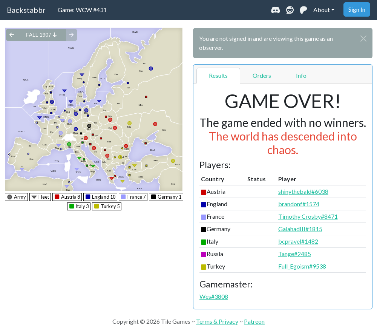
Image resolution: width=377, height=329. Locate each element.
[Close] (363, 38)
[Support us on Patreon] (303, 9)
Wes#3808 (213, 296)
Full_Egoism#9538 (302, 266)
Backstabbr (26, 9)
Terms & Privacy (217, 321)
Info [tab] (301, 75)
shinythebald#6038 (303, 191)
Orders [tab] (262, 75)
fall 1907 (41, 35)
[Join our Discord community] (275, 9)
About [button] (321, 9)
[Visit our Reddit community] (290, 9)
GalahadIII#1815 (300, 228)
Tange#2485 (294, 253)
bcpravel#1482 (298, 241)
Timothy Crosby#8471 (308, 216)
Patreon (254, 321)
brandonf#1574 (298, 203)
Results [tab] (218, 75)
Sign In (356, 9)
